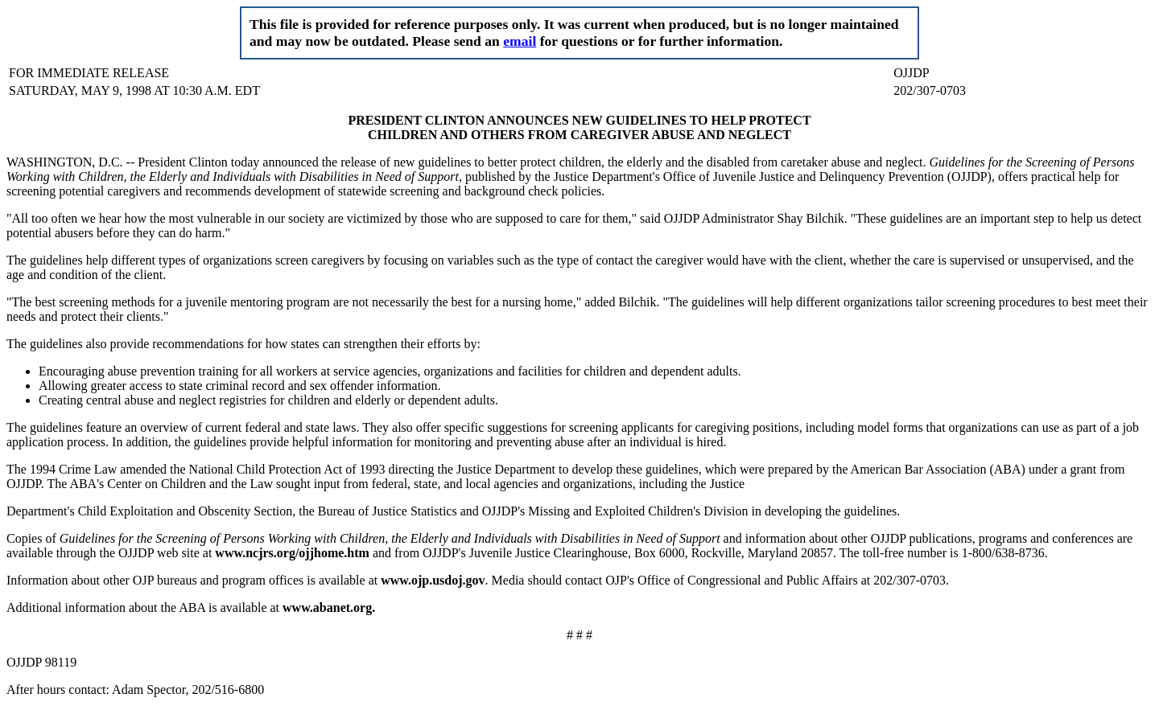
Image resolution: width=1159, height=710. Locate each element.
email (519, 41)
